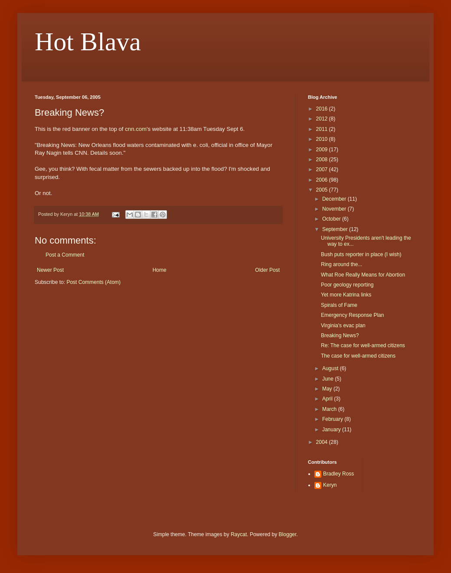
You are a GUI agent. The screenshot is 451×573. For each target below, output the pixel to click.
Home (160, 270)
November (335, 209)
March (330, 409)
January (332, 429)
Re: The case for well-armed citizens (363, 345)
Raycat (239, 534)
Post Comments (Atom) (93, 282)
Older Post (267, 270)
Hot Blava (88, 41)
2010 (322, 139)
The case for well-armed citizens (358, 356)
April (328, 399)
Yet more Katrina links (346, 295)
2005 (322, 190)
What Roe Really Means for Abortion (363, 275)
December (335, 199)
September (335, 229)
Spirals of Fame (339, 305)
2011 (322, 129)
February (333, 419)
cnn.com (136, 129)
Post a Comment (65, 255)
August (331, 368)
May (327, 389)
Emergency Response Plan (352, 315)
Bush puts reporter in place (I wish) (361, 254)
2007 (322, 169)
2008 (322, 159)
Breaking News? (340, 335)
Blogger (288, 534)
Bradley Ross (338, 474)
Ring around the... (341, 264)
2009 (322, 150)
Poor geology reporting (347, 285)
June (328, 379)
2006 (322, 180)
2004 (322, 442)
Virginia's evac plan (343, 325)
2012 (322, 119)
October (332, 219)
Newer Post (50, 270)
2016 (322, 109)
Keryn (330, 485)
